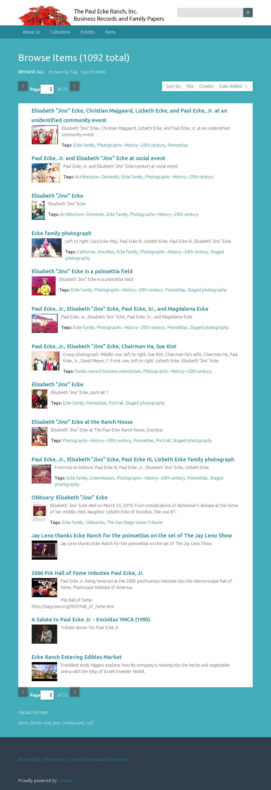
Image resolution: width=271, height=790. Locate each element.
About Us (31, 32)
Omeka (64, 780)
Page (42, 89)
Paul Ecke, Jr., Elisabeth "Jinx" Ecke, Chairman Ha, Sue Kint (104, 346)
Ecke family (84, 145)
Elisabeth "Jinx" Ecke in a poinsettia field (82, 271)
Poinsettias (178, 145)
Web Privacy (55, 759)
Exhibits (87, 32)
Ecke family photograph (61, 233)
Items (110, 32)
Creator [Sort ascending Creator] (207, 86)
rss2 (90, 723)
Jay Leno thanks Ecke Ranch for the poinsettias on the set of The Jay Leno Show (131, 535)
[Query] (215, 12)
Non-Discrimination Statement (99, 759)
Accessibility (29, 759)
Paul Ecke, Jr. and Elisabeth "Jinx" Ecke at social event (98, 158)
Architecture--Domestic (97, 176)
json (56, 723)
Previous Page (23, 86)
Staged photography (207, 289)
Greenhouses (102, 478)
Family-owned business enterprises (108, 371)
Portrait (116, 403)
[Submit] (248, 12)
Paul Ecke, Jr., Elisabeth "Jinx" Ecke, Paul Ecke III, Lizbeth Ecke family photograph (132, 459)
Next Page (74, 86)
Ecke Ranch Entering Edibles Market (76, 657)
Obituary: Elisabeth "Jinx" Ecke (69, 497)
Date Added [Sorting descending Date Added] (231, 86)
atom (23, 723)
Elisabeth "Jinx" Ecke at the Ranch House (82, 422)
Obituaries (95, 522)
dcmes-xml (40, 723)
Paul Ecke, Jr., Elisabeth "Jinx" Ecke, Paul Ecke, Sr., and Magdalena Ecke (120, 309)
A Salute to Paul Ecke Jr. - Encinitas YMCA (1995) (90, 619)
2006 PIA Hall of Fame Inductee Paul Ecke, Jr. (87, 573)
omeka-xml (73, 723)
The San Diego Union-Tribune (134, 522)
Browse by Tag (63, 71)
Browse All (31, 71)
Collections (60, 32)
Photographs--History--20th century (131, 145)
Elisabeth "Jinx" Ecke (57, 196)
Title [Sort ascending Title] (190, 86)
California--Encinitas (95, 251)
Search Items (93, 71)
